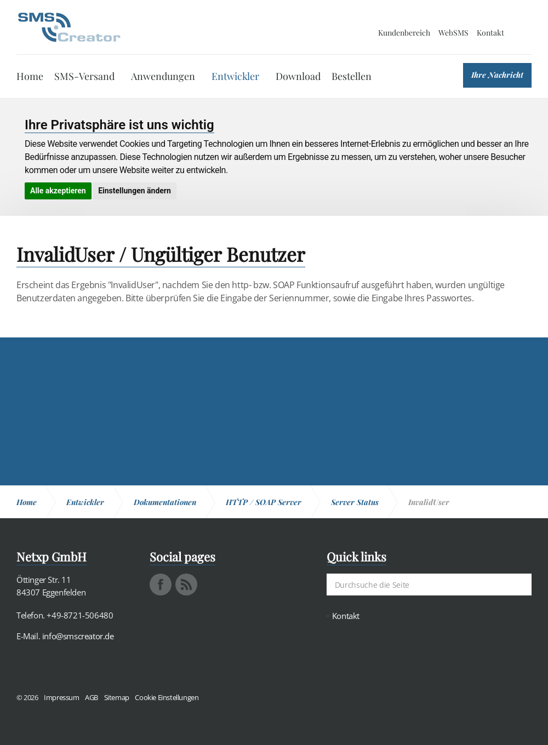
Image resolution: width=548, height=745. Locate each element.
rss (186, 584)
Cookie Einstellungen (166, 697)
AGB (91, 697)
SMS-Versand (84, 76)
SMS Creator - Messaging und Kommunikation (69, 27)
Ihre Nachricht (497, 75)
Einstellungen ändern (134, 190)
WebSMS (453, 32)
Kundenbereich (404, 32)
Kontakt (490, 32)
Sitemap (116, 697)
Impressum (61, 697)
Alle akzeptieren (58, 190)
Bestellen (352, 76)
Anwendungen (163, 76)
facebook (161, 584)
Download (298, 76)
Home (29, 76)
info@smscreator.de (78, 636)
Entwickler (235, 76)
